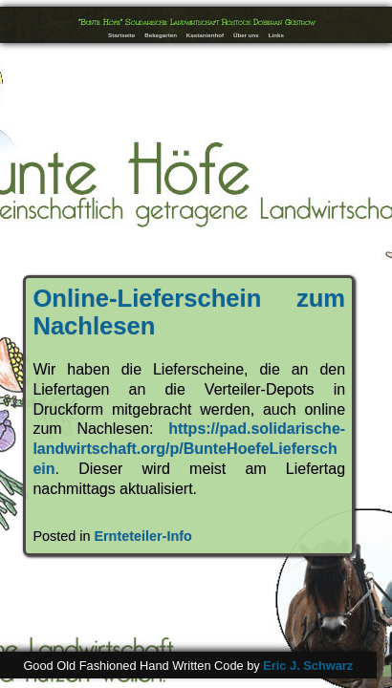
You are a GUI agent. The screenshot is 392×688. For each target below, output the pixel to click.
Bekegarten (160, 35)
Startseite (121, 35)
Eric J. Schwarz (308, 665)
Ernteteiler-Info (142, 536)
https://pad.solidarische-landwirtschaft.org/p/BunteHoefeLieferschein (189, 448)
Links (276, 35)
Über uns (246, 35)
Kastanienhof (205, 35)
